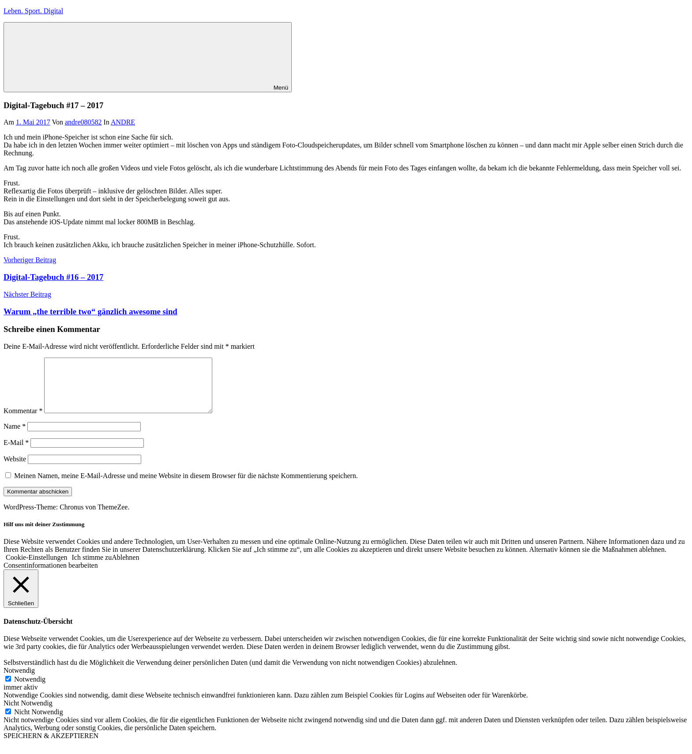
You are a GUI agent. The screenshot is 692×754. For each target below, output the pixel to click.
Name (15, 437)
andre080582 (83, 122)
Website (15, 469)
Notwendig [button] (19, 681)
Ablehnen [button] (125, 568)
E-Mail (16, 453)
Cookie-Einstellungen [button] (37, 568)
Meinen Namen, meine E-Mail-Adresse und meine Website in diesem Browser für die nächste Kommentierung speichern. (186, 486)
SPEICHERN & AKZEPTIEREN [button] (51, 746)
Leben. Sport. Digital (33, 11)
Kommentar (23, 421)
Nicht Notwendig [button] (28, 713)
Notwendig (29, 690)
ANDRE (123, 122)
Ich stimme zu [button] (92, 568)
